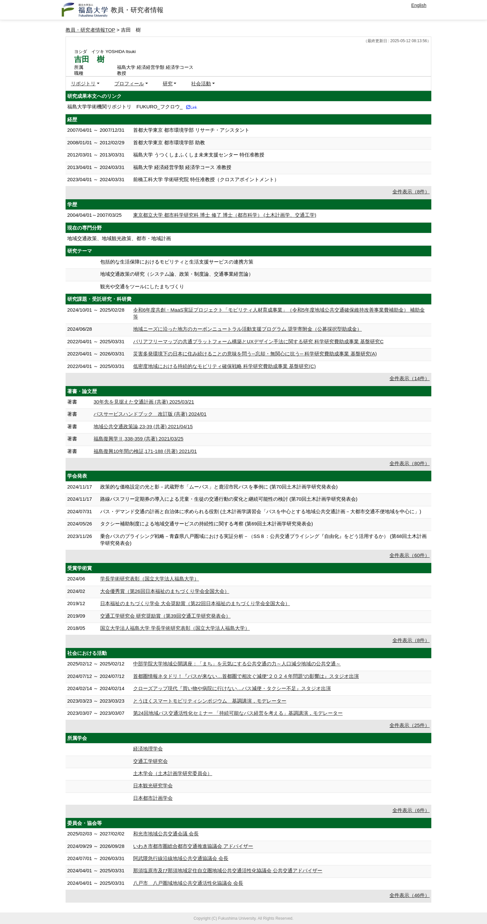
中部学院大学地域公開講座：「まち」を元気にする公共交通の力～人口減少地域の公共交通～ (237, 663)
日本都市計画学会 (153, 798)
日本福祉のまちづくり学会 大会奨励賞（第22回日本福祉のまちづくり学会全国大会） (195, 603)
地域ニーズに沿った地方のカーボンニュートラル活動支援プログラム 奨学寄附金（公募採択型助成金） (247, 329)
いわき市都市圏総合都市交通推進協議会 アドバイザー (193, 846)
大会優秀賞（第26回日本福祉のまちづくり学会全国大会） (164, 591)
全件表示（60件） (409, 555)
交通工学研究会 (150, 761)
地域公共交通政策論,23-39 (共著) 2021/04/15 (143, 426)
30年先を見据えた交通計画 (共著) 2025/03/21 (144, 402)
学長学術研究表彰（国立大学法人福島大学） (149, 578)
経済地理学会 (148, 748)
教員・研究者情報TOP (90, 30)
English (418, 5)
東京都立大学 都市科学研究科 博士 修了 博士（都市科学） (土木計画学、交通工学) (224, 215)
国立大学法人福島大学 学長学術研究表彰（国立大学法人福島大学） (175, 628)
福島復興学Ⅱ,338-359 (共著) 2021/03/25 (139, 438)
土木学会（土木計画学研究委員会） (172, 773)
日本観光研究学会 (153, 785)
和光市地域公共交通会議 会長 (166, 833)
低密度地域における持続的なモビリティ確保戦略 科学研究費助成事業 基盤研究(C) (224, 366)
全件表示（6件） (411, 810)
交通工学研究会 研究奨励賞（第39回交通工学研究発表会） (165, 616)
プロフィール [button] (129, 83)
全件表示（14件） (409, 378)
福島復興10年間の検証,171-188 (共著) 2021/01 (145, 451)
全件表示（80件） (409, 463)
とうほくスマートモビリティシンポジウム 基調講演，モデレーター (209, 701)
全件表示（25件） (409, 725)
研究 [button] (168, 83)
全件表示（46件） (409, 895)
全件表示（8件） (411, 191)
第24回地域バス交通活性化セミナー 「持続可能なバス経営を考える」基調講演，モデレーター (238, 713)
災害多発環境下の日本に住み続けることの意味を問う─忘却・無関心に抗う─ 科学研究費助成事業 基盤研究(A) (255, 353)
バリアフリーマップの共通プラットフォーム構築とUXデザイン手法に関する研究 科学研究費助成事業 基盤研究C (258, 341)
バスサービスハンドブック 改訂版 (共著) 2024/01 (150, 414)
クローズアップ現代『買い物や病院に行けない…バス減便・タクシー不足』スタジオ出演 (232, 688)
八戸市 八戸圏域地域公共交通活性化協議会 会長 (188, 883)
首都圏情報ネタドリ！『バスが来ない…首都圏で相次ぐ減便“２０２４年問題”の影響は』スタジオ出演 (246, 676)
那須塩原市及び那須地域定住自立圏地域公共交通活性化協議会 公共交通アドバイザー (227, 870)
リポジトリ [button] (83, 83)
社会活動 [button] (201, 83)
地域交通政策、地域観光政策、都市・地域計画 (119, 238)
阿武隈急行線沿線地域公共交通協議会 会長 (180, 858)
